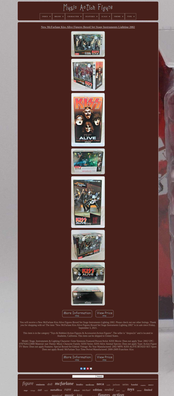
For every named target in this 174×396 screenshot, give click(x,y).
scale (108, 385)
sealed (109, 389)
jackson (116, 384)
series (125, 384)
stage (26, 390)
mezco (150, 385)
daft (40, 390)
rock (46, 390)
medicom (90, 385)
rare (67, 389)
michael (86, 390)
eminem (40, 384)
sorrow (139, 390)
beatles (79, 384)
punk (118, 390)
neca (100, 384)
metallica (56, 389)
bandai (134, 384)
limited (148, 389)
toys (130, 389)
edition (97, 389)
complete (143, 385)
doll (49, 384)
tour (123, 391)
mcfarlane (64, 383)
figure (28, 383)
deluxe (77, 390)
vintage (32, 390)
